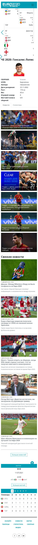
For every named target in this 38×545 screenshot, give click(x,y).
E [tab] (23, 491)
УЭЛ (6, 503)
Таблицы (6, 524)
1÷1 (19, 480)
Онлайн (8, 521)
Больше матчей (19, 485)
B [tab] (15, 491)
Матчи (18, 466)
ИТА (12, 480)
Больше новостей (19, 455)
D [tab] (20, 491)
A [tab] (12, 491)
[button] (2, 32)
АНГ (25, 480)
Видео (18, 527)
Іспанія (23, 79)
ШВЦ (6, 507)
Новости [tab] (6, 105)
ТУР (5, 511)
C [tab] (17, 491)
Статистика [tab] (17, 105)
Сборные (30, 524)
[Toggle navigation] (32, 5)
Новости (18, 521)
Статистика (18, 524)
